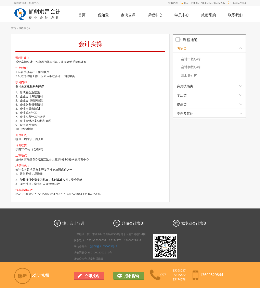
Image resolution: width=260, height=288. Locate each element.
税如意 (103, 14)
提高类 (182, 104)
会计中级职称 (190, 59)
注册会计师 (189, 75)
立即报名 (92, 275)
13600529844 (238, 3)
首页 (82, 14)
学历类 (182, 95)
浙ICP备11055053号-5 (103, 246)
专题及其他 (185, 113)
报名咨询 (131, 275)
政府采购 (208, 14)
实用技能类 (185, 86)
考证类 (182, 48)
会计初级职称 (190, 67)
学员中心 (181, 14)
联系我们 (235, 14)
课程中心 (155, 14)
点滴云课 (128, 14)
